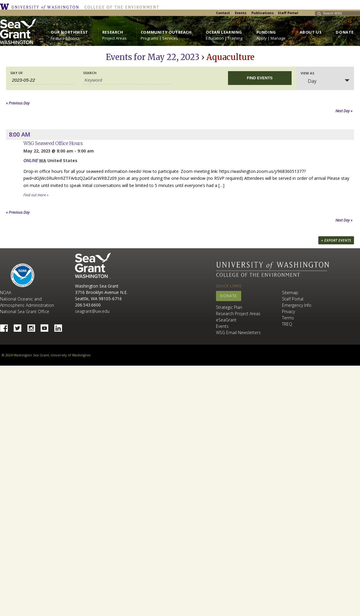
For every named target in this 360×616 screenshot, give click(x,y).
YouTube (46, 326)
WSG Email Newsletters (238, 332)
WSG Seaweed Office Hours (52, 143)
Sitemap (290, 292)
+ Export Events (336, 240)
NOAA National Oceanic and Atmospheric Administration (27, 299)
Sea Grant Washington (93, 265)
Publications (262, 13)
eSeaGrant (226, 320)
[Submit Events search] (260, 78)
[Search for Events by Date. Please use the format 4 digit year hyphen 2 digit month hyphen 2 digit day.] (42, 80)
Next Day (343, 110)
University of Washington (41, 7)
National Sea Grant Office (24, 311)
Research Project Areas (238, 313)
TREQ (287, 324)
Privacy (288, 311)
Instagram (33, 326)
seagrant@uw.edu (92, 311)
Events (240, 13)
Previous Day (18, 103)
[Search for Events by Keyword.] (127, 80)
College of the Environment (120, 7)
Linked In (60, 326)
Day (308, 81)
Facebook (6, 326)
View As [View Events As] (307, 73)
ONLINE (30, 160)
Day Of (16, 72)
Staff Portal (288, 13)
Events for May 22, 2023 (153, 57)
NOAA (22, 275)
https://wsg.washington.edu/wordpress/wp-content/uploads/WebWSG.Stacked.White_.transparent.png (18, 31)
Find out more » (36, 195)
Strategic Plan (229, 307)
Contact (223, 13)
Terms (288, 318)
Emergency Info (296, 305)
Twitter (20, 326)
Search (90, 72)
